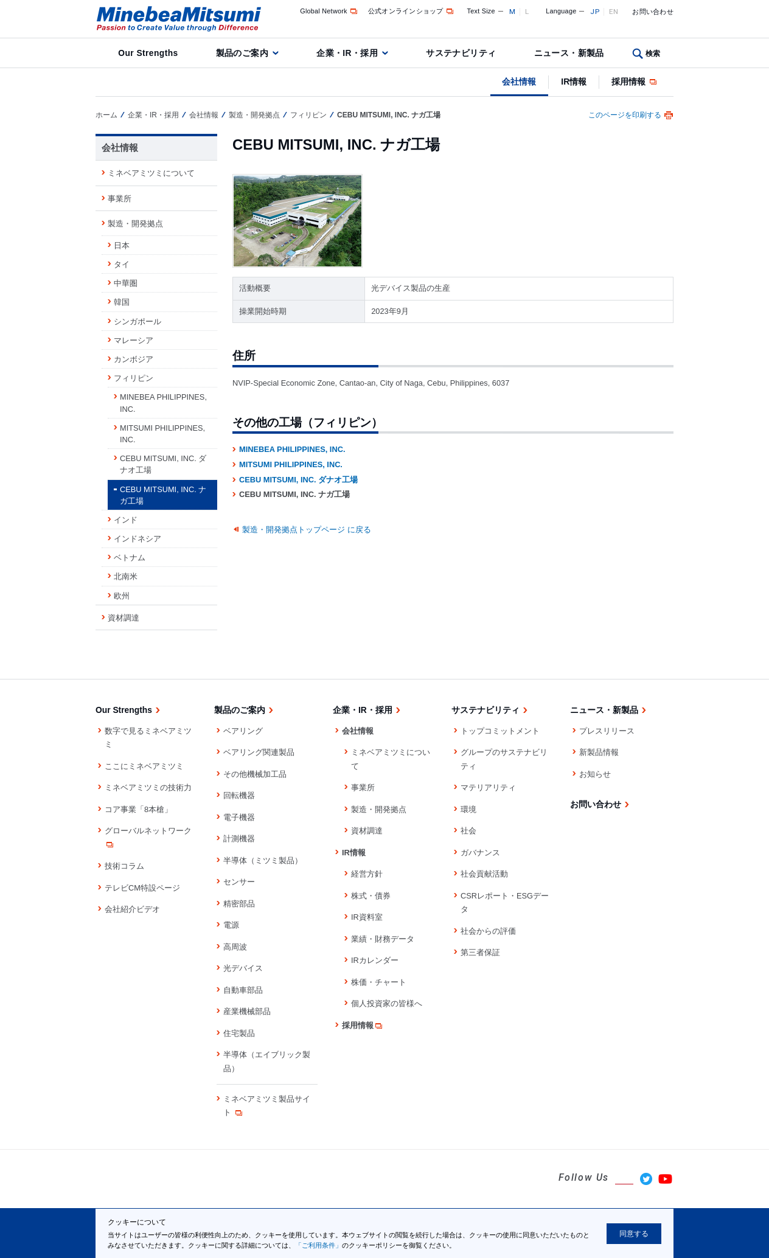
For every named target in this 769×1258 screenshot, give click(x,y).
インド (125, 519)
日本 (122, 245)
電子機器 (239, 817)
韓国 (122, 302)
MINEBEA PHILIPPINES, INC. (292, 449)
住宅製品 (239, 1033)
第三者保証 (480, 952)
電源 (231, 925)
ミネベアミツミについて (151, 173)
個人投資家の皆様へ (386, 1003)
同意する (634, 1233)
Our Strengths (148, 53)
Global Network (329, 11)
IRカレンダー (374, 960)
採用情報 (634, 81)
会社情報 (519, 81)
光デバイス (243, 968)
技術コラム (124, 866)
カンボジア (133, 359)
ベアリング (243, 730)
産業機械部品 (247, 1011)
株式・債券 (371, 895)
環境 (468, 809)
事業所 (119, 198)
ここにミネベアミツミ (144, 766)
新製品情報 (599, 752)
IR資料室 (367, 917)
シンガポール (137, 321)
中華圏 (125, 283)
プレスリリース (607, 730)
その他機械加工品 (255, 774)
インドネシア (137, 538)
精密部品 (239, 903)
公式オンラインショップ (411, 11)
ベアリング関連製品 (258, 752)
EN (614, 11)
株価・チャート (378, 982)
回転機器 (239, 795)
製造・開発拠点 (254, 115)
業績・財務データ (382, 939)
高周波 (235, 946)
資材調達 (123, 617)
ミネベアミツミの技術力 (148, 787)
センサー (239, 881)
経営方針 (367, 873)
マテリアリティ (488, 787)
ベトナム (129, 557)
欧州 (122, 595)
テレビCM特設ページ (142, 887)
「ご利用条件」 (318, 1245)
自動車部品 (243, 990)
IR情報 (573, 81)
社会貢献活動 (484, 873)
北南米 (125, 576)
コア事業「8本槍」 (138, 809)
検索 (653, 53)
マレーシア (133, 340)
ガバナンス (480, 852)
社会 (468, 830)
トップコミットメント (500, 730)
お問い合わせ (652, 11)
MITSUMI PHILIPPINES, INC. (291, 464)
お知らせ (595, 774)
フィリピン (308, 115)
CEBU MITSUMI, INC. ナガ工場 (163, 495)
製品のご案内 (242, 53)
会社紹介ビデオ (132, 909)
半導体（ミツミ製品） (262, 860)
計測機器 (239, 838)
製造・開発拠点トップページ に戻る (306, 529)
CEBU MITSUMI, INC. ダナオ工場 (298, 479)
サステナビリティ (461, 53)
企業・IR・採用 (347, 53)
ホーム (106, 115)
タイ (122, 264)
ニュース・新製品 (569, 53)
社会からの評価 (488, 931)
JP (594, 11)
